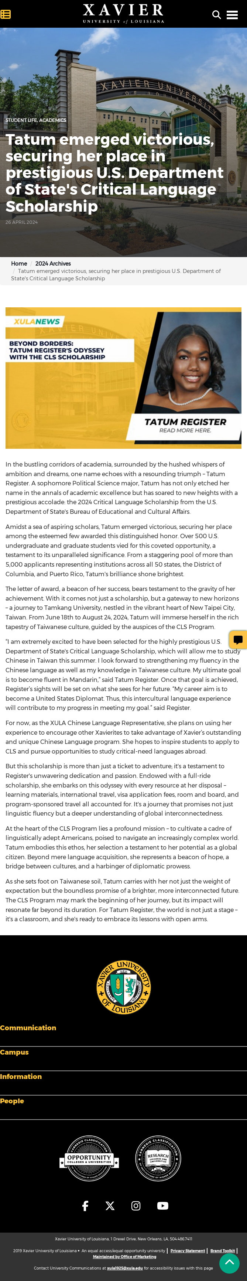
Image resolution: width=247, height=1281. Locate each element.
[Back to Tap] (229, 1263)
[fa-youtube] (161, 1206)
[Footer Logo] (123, 987)
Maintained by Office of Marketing (124, 1256)
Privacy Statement (188, 1250)
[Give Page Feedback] (238, 640)
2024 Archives (53, 263)
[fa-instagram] (136, 1206)
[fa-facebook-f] (86, 1206)
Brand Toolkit (222, 1250)
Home (19, 263)
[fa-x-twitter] (110, 1206)
